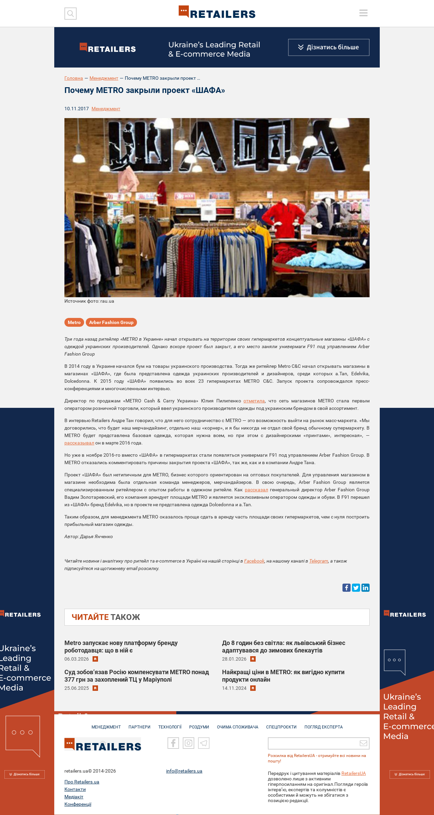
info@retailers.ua (184, 771)
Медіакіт (73, 797)
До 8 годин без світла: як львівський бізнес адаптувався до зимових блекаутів (283, 646)
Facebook (254, 561)
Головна (73, 78)
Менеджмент (104, 78)
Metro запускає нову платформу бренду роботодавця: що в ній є (121, 646)
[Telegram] (204, 744)
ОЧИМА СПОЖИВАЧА (237, 724)
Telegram (318, 561)
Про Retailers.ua (81, 782)
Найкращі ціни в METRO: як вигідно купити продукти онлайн (283, 675)
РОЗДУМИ (199, 724)
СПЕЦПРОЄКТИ (281, 724)
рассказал (256, 489)
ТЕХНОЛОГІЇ (169, 724)
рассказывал (79, 443)
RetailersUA (353, 773)
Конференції (77, 804)
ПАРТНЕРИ (140, 724)
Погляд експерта (323, 724)
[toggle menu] (363, 13)
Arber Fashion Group (111, 322)
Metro (74, 322)
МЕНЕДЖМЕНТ (106, 724)
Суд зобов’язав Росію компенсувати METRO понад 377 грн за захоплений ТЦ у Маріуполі (136, 675)
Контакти (75, 789)
